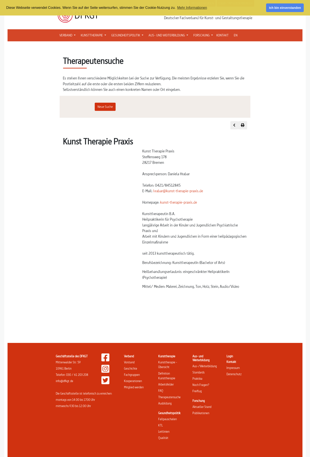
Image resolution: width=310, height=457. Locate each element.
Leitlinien (163, 431)
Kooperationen (133, 381)
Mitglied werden (134, 387)
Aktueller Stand (201, 407)
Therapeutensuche (169, 397)
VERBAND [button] (68, 35)
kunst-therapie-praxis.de (178, 202)
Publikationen (200, 413)
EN (235, 35)
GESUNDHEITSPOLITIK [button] (128, 35)
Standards (198, 372)
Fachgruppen (132, 374)
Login (229, 356)
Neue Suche (105, 107)
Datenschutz (234, 374)
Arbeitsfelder (166, 384)
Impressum (233, 368)
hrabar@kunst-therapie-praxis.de (178, 191)
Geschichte (130, 368)
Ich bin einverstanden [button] (285, 7)
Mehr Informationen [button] (192, 7)
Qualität (163, 438)
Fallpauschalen (167, 419)
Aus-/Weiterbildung (204, 366)
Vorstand (129, 362)
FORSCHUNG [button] (204, 35)
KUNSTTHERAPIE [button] (94, 35)
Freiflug (197, 391)
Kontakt (231, 362)
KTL (160, 425)
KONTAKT (222, 35)
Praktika (197, 378)
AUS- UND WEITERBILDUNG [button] (169, 35)
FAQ (160, 390)
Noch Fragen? (200, 385)
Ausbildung (165, 403)
